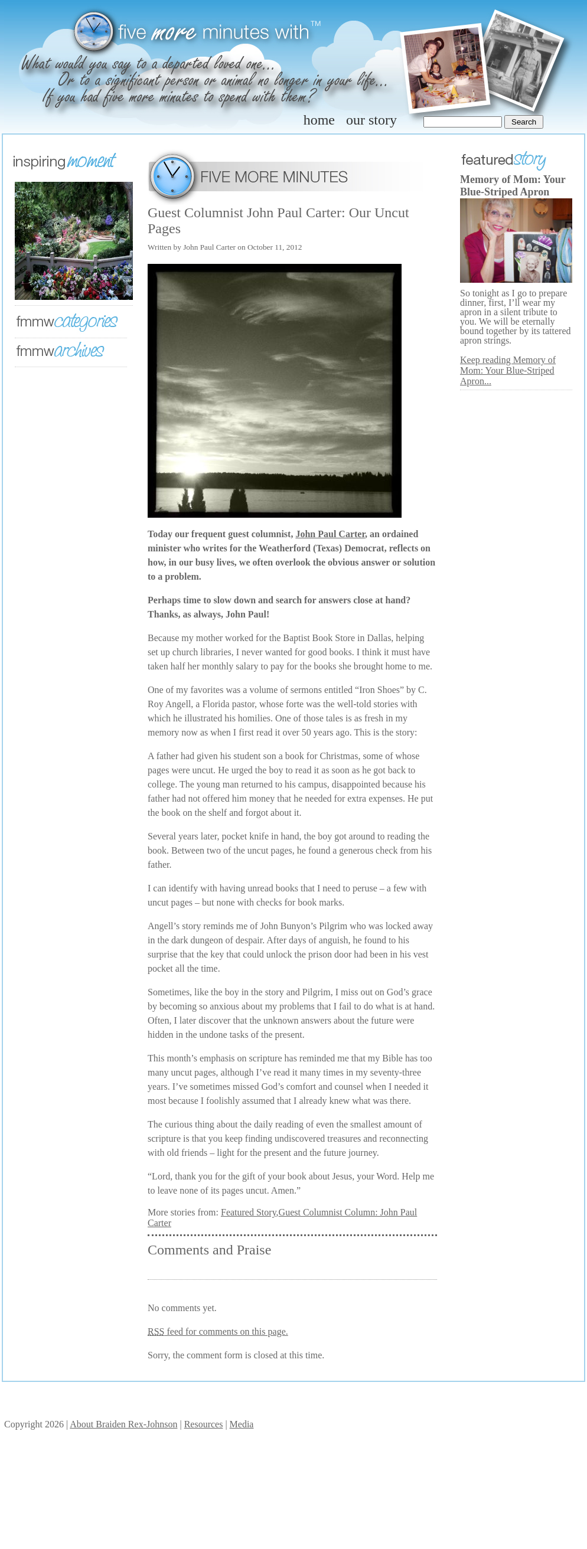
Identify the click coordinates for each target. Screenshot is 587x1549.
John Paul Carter (330, 534)
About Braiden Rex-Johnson (123, 1424)
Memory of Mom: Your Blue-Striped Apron (512, 186)
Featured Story (248, 1212)
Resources (203, 1424)
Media (242, 1424)
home (319, 120)
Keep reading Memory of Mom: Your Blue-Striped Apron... (508, 370)
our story (371, 120)
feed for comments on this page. (218, 1331)
